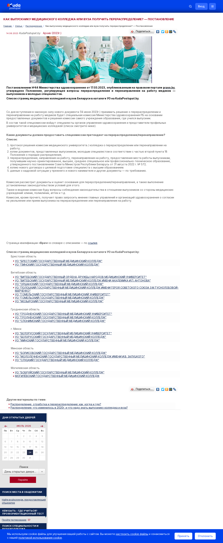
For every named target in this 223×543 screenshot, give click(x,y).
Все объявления (186, 449)
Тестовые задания (187, 263)
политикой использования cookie (59, 538)
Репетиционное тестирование (194, 257)
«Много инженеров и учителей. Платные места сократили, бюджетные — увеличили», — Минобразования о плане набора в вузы (197, 221)
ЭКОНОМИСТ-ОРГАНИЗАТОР (194, 339)
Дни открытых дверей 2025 (199, 374)
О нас (129, 492)
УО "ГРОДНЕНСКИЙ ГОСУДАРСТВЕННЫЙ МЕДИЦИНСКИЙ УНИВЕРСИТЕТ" (64, 317)
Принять (183, 536)
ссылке (93, 249)
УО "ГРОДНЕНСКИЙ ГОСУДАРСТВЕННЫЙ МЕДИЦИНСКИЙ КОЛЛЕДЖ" (61, 320)
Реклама (143, 492)
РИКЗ (180, 411)
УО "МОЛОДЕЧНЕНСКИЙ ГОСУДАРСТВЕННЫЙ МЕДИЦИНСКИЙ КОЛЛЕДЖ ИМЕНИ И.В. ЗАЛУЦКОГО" (81, 357)
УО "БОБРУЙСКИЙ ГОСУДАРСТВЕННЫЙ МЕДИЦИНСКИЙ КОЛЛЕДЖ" (60, 372)
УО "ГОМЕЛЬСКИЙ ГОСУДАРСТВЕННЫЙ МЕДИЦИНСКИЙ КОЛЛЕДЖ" (60, 301)
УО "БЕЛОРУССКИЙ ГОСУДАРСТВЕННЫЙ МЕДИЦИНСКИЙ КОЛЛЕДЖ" (61, 338)
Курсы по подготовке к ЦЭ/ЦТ (194, 157)
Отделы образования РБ (191, 406)
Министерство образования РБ (194, 416)
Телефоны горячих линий (191, 401)
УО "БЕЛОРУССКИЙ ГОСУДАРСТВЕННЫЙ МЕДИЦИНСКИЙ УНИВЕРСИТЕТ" (64, 335)
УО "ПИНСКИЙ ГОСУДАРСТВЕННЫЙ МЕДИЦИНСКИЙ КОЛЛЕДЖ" (58, 270)
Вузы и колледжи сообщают (200, 369)
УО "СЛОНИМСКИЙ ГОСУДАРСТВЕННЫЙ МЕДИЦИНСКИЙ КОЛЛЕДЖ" (61, 323)
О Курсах (182, 284)
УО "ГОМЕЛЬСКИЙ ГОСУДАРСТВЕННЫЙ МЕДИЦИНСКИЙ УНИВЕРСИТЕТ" (63, 298)
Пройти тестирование (189, 124)
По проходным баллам (194, 142)
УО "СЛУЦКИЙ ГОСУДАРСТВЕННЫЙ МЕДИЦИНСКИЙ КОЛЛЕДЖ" (58, 360)
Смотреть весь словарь (190, 344)
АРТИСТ (182, 334)
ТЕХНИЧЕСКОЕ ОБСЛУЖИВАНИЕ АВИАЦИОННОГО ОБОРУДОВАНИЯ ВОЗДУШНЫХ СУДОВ (197, 309)
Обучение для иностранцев (194, 492)
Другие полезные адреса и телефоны (198, 421)
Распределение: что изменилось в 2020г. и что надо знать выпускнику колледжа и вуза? (69, 406)
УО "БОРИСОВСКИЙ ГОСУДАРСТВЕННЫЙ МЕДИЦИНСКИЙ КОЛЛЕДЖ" (61, 354)
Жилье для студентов (195, 379)
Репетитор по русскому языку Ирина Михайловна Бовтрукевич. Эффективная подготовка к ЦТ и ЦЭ (198, 472)
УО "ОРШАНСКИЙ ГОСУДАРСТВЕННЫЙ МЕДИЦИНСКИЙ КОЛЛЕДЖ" (60, 288)
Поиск (199, 71)
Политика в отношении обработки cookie (35, 523)
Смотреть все (184, 384)
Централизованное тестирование (196, 260)
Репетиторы (184, 438)
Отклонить (204, 536)
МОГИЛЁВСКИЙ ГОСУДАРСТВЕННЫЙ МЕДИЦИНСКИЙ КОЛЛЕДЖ (58, 375)
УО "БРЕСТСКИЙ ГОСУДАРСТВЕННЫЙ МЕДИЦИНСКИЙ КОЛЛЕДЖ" (59, 267)
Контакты (162, 492)
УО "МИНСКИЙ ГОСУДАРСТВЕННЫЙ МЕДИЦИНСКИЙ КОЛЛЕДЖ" (58, 341)
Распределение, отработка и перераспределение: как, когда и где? (56, 403)
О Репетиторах (185, 280)
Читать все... (184, 197)
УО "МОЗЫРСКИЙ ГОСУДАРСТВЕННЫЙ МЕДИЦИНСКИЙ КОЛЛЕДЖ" (60, 304)
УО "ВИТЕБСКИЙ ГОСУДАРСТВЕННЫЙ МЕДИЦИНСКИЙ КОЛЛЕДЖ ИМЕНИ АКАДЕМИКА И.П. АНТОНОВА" (84, 285)
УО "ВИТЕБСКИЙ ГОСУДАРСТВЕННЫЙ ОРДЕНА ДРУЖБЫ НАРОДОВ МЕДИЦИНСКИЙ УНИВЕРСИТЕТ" (81, 282)
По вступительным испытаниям (198, 139)
